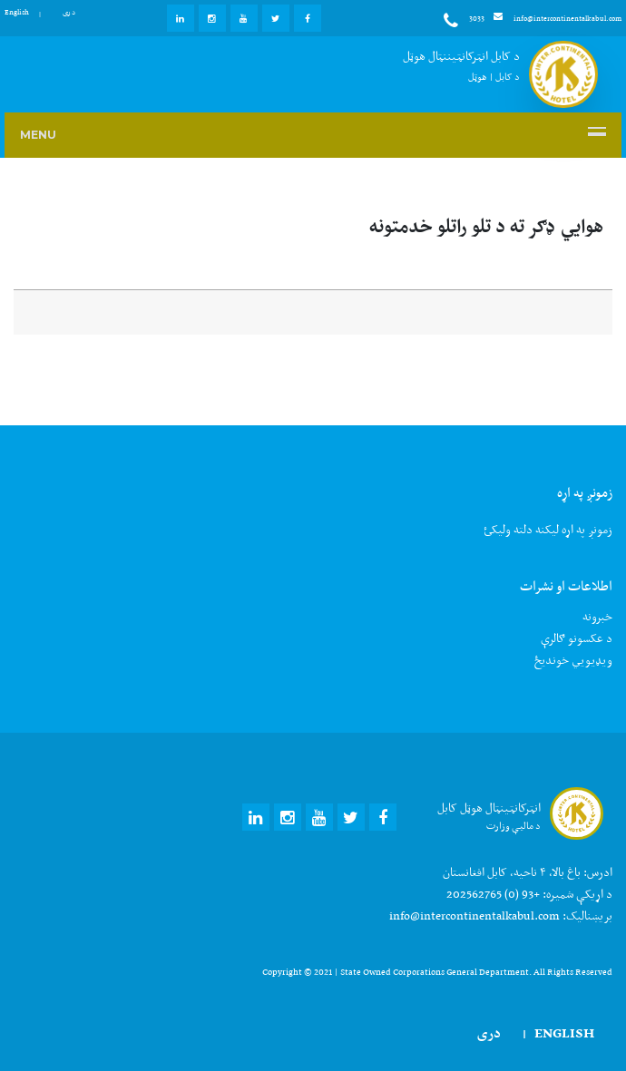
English (17, 11)
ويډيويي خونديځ (573, 659)
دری (69, 11)
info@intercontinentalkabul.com (557, 18)
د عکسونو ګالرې (576, 638)
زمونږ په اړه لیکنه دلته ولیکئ (548, 529)
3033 (464, 21)
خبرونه (597, 616)
